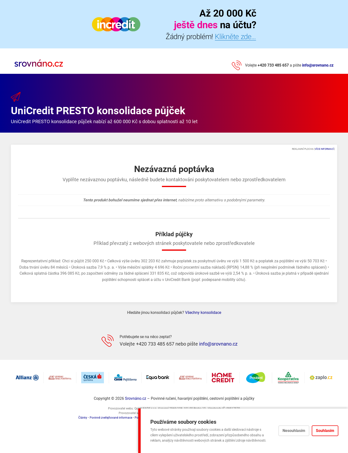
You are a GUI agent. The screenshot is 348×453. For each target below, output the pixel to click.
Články (82, 417)
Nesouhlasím (294, 430)
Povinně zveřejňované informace (111, 417)
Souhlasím (325, 430)
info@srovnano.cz (318, 65)
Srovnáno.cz (135, 398)
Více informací (324, 149)
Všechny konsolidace (203, 312)
